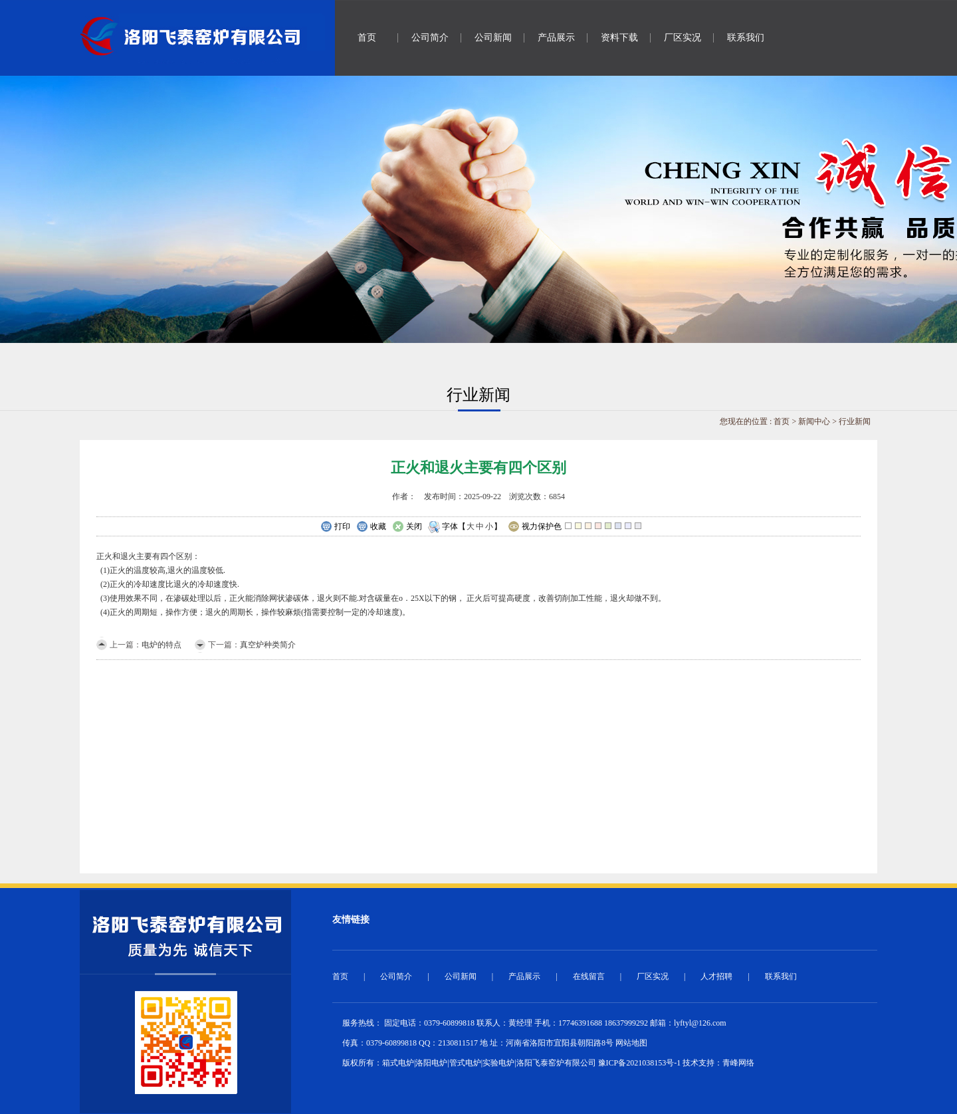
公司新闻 (493, 38)
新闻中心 (814, 421)
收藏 (371, 527)
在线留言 (589, 976)
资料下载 (619, 38)
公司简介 (430, 38)
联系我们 (745, 38)
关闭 (407, 527)
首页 (367, 38)
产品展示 (556, 38)
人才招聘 (716, 976)
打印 (335, 527)
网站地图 (631, 1043)
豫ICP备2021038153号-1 (639, 1062)
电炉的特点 (161, 644)
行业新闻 (855, 421)
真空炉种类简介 (268, 644)
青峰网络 (738, 1062)
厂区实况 (682, 38)
